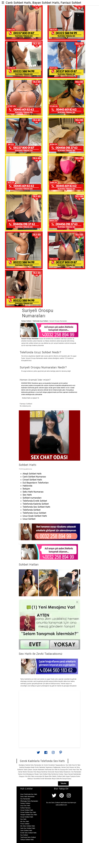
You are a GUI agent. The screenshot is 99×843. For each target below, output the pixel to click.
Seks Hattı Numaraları (27, 796)
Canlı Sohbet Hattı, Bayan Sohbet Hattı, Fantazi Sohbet (43, 2)
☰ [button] (3, 2)
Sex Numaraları (25, 799)
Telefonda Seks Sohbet (28, 837)
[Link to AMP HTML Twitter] (38, 753)
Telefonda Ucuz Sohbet (40, 321)
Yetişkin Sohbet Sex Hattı (28, 815)
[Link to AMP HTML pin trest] (60, 753)
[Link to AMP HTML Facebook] (45, 753)
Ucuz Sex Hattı (25, 805)
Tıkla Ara (63, 783)
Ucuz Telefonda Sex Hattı (28, 794)
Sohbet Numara (25, 808)
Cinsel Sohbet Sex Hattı (28, 812)
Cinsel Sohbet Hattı (26, 810)
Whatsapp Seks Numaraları (29, 801)
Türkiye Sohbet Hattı (27, 839)
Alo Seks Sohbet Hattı (27, 826)
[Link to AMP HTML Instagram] (53, 753)
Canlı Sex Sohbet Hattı (27, 828)
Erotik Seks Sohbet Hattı (28, 833)
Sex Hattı (23, 819)
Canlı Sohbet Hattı (26, 830)
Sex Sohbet (24, 835)
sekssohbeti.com (61, 805)
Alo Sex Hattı (24, 821)
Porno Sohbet (24, 824)
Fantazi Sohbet (26, 321)
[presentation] (77, 582)
